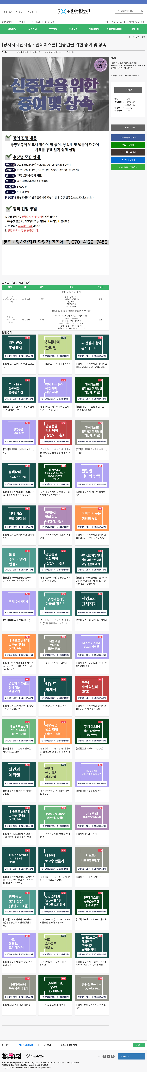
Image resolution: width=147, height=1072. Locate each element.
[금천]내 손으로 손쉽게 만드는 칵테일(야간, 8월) (91, 664)
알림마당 (12, 29)
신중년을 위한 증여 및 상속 (53, 52)
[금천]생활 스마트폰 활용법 (88, 791)
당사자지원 (36, 52)
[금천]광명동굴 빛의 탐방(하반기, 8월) (18, 451)
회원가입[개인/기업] (118, 21)
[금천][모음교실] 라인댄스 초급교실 (18, 365)
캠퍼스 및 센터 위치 (69, 1045)
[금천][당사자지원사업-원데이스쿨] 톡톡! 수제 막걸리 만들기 (18, 579)
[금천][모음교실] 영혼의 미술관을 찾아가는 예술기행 (18, 707)
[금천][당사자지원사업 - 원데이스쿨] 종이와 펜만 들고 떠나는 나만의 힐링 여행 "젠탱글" (18, 880)
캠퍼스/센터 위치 (7, 21)
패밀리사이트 (131, 1057)
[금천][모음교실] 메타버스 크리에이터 (18, 536)
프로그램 (53, 29)
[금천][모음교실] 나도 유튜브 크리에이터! (18, 963)
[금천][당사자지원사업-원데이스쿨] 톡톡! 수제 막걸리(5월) (91, 707)
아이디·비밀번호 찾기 (136, 21)
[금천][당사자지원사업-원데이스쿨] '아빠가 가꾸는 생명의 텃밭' (91, 536)
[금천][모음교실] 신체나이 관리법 (55, 363)
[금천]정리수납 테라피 (86, 833)
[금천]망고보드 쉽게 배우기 (52, 1004)
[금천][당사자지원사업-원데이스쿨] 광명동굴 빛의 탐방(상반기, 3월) (18, 922)
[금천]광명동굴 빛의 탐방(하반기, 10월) (55, 835)
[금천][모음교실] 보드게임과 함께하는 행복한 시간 (18, 408)
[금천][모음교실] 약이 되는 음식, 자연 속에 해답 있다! (55, 408)
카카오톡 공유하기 (128, 152)
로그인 (106, 21)
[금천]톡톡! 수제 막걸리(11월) (17, 1004)
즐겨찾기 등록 (49, 21)
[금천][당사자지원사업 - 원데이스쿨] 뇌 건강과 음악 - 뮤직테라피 (91, 365)
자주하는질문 (36, 21)
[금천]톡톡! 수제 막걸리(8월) (16, 620)
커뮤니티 (73, 29)
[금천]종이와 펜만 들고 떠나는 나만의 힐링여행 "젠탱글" (55, 494)
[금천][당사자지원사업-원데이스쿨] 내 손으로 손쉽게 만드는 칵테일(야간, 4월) (18, 666)
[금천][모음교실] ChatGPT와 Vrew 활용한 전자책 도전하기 (55, 921)
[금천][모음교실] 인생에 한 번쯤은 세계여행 (54, 793)
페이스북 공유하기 (128, 137)
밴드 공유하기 (128, 144)
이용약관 (5, 1045)
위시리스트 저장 (128, 127)
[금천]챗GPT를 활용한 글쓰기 (53, 663)
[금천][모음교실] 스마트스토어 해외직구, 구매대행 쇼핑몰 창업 (91, 963)
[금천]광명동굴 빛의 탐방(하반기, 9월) (55, 536)
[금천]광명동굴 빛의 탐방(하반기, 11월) (91, 451)
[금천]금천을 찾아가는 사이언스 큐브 (91, 1006)
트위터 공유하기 (128, 159)
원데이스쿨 (70, 52)
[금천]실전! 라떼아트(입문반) (89, 748)
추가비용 (119, 110)
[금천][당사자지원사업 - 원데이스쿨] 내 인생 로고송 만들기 (55, 878)
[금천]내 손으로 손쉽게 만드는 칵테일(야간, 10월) (18, 750)
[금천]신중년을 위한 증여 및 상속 (91, 919)
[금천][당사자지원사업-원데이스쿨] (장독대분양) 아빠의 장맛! (55, 622)
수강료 (119, 107)
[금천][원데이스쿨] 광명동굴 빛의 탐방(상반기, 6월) (55, 579)
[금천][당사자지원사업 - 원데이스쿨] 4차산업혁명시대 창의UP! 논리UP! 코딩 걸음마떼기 (91, 580)
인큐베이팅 (94, 29)
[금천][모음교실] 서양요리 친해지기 (91, 622)
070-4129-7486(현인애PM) (129, 75)
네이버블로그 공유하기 (128, 167)
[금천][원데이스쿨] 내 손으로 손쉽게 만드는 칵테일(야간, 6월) (18, 835)
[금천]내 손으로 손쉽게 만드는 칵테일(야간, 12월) (91, 408)
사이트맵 (47, 1045)
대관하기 (139, 1045)
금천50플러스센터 (22, 52)
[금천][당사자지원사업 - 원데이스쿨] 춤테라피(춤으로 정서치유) (18, 494)
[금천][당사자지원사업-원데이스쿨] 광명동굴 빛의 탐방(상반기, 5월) (55, 452)
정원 (119, 99)
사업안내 (32, 29)
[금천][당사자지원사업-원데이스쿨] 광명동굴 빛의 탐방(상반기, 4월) (55, 751)
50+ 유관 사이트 (22, 21)
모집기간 (119, 102)
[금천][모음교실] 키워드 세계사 (54, 705)
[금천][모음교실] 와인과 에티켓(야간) (17, 793)
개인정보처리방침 (26, 1045)
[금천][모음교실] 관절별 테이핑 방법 (90, 494)
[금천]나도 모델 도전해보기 (88, 876)
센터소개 (135, 29)
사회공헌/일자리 (114, 29)
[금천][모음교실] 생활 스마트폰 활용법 (54, 963)
